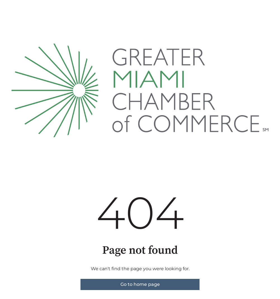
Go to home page (140, 284)
